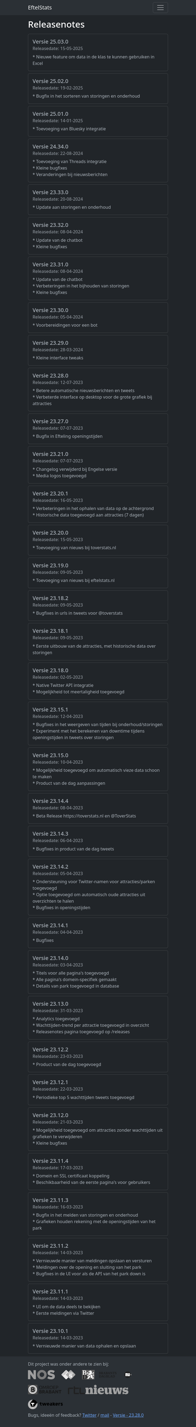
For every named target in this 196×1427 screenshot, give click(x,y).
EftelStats (40, 7)
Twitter (89, 1415)
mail (104, 1415)
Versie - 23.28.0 (128, 1415)
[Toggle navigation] (160, 7)
